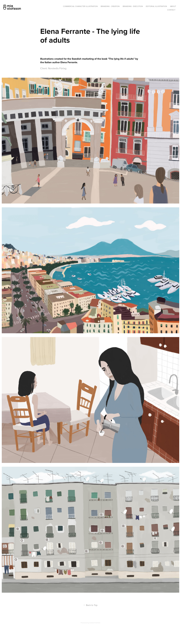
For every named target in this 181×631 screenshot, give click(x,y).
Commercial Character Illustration (80, 6)
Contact (171, 10)
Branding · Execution (133, 6)
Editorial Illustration (156, 6)
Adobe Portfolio (94, 623)
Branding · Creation (110, 6)
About (173, 6)
